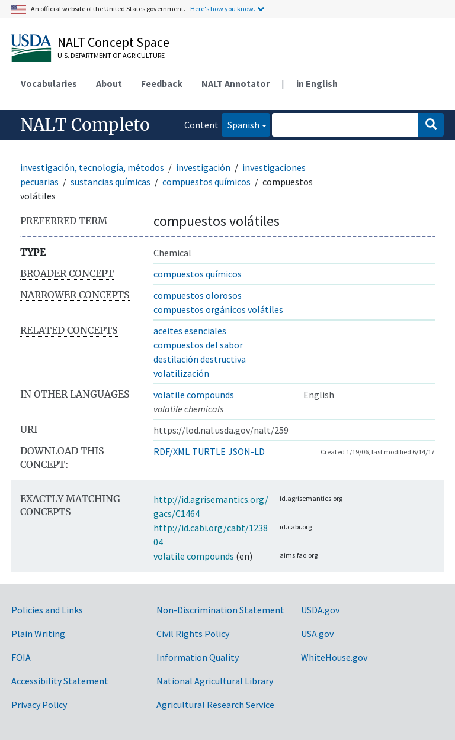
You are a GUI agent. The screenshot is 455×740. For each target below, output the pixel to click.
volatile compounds (193, 394)
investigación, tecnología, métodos (92, 167)
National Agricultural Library (214, 681)
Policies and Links (47, 610)
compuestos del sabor (198, 345)
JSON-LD (246, 451)
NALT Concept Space (113, 42)
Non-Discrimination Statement (220, 610)
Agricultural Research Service (215, 704)
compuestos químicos (206, 182)
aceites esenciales (189, 331)
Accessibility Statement (59, 681)
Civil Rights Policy (192, 633)
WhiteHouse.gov (334, 657)
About (109, 83)
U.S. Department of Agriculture (111, 55)
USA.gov (317, 633)
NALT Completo (85, 124)
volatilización (181, 373)
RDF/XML (171, 451)
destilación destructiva (199, 359)
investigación (203, 167)
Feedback (161, 83)
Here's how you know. (222, 8)
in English (317, 83)
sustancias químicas (110, 182)
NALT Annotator (235, 83)
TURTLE (209, 451)
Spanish (240, 124)
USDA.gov (320, 610)
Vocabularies (49, 83)
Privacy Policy (39, 704)
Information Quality (197, 657)
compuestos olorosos (197, 295)
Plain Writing (38, 633)
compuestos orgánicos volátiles (218, 309)
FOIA (21, 657)
